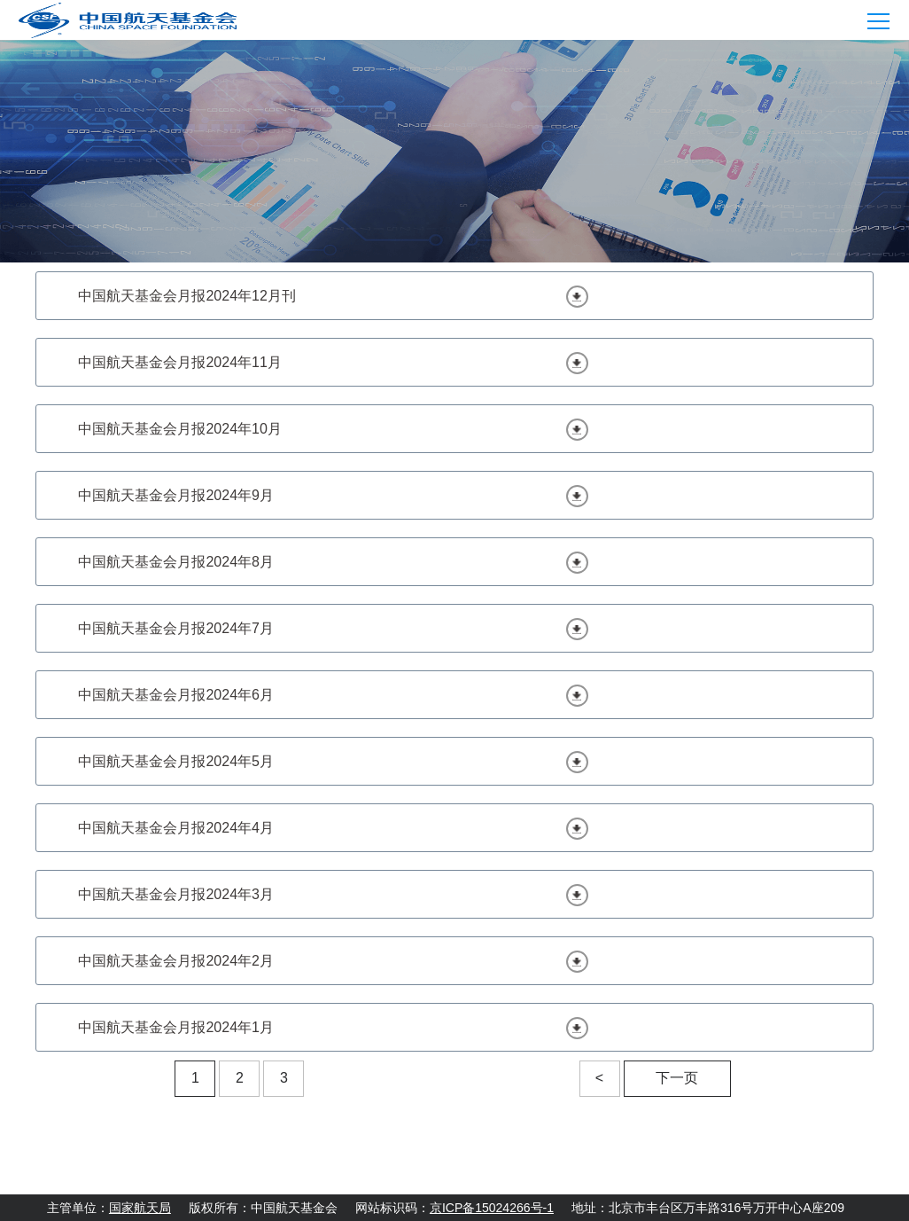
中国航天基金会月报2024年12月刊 (186, 295)
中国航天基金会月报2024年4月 (176, 827)
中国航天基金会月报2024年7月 (176, 628)
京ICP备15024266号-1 (492, 1208)
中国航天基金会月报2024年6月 (176, 694)
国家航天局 (140, 1208)
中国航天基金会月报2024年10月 (179, 428)
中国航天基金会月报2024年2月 (176, 960)
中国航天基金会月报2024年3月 (176, 894)
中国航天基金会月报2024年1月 (176, 1027)
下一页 (677, 1077)
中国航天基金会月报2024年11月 (179, 362)
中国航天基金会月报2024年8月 (176, 561)
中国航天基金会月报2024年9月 (176, 495)
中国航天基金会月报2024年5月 (176, 761)
